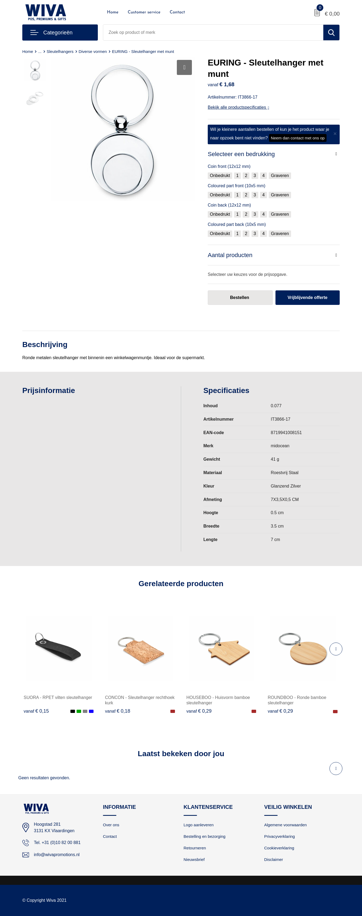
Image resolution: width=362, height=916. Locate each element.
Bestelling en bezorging (204, 836)
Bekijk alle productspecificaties (238, 107)
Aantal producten (230, 255)
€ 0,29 (199, 711)
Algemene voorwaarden (285, 825)
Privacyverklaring (279, 836)
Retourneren (195, 848)
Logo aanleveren (199, 825)
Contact (177, 12)
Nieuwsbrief (194, 859)
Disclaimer (273, 859)
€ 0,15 (36, 711)
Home (113, 12)
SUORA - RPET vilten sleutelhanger (58, 697)
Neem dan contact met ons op (298, 138)
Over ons (111, 825)
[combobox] (213, 32)
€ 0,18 (117, 711)
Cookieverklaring (279, 848)
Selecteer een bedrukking (241, 154)
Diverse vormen (93, 51)
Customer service (144, 12)
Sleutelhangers (60, 51)
